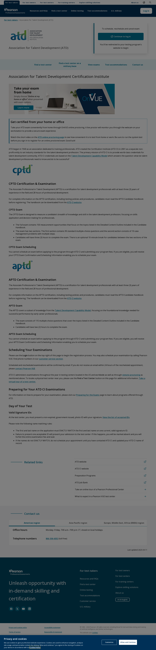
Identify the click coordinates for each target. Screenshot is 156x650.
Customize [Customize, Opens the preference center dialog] (109, 642)
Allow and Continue (128, 642)
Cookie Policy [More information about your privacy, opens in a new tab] (35, 647)
